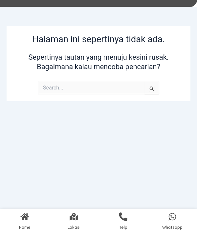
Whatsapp (172, 227)
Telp (123, 227)
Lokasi (74, 227)
